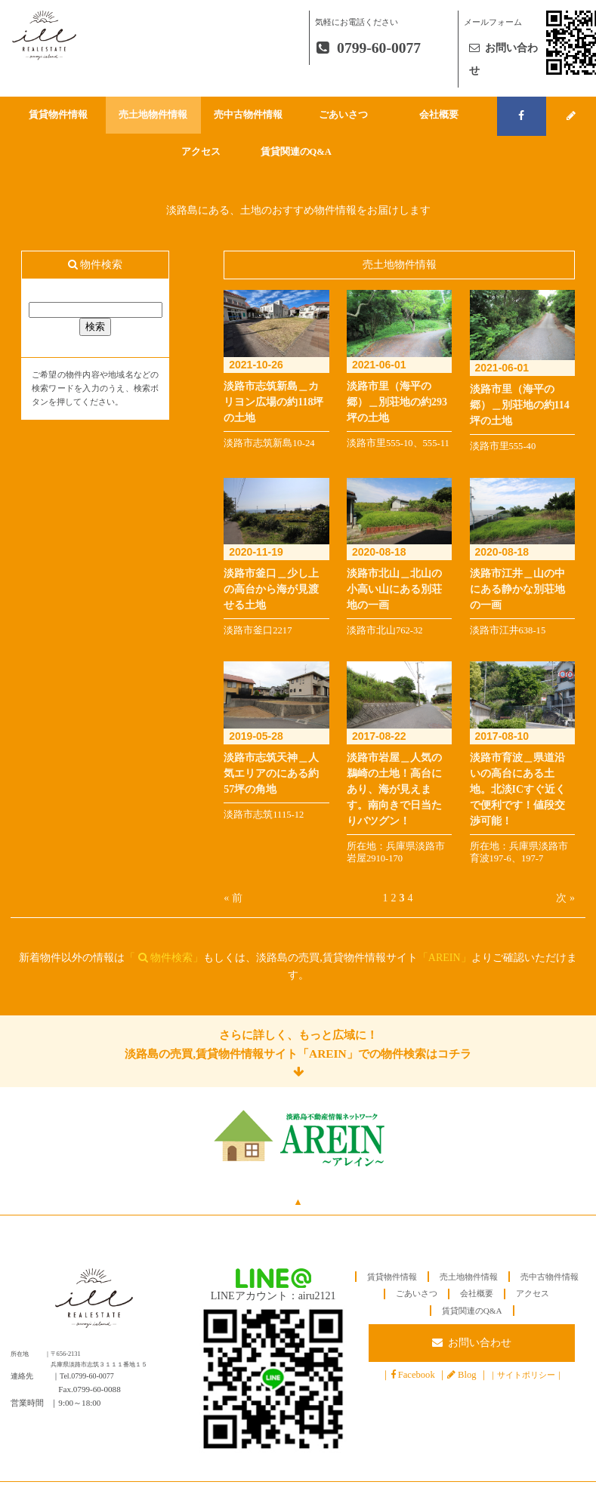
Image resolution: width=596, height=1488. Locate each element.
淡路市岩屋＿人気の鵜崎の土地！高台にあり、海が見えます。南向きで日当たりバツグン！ (394, 789)
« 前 (233, 898)
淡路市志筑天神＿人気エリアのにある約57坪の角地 (271, 773)
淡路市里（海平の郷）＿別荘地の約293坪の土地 (397, 402)
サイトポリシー (526, 1374)
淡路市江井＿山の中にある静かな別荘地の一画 (517, 589)
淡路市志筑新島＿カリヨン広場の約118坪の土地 (273, 402)
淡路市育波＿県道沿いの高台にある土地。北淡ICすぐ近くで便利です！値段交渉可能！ (518, 789)
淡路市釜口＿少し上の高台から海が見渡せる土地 (271, 589)
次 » (565, 898)
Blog (467, 1374)
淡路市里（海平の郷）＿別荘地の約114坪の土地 (520, 405)
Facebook (416, 1374)
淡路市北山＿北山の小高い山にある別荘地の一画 (394, 589)
